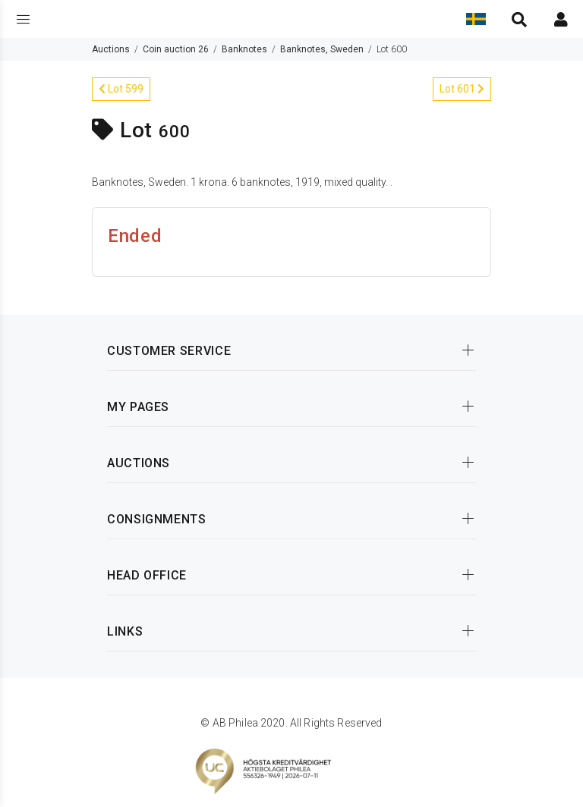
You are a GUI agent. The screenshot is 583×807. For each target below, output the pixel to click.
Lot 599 (121, 89)
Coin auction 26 (176, 49)
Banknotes (244, 49)
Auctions (111, 49)
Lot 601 (462, 89)
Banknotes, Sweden (322, 49)
